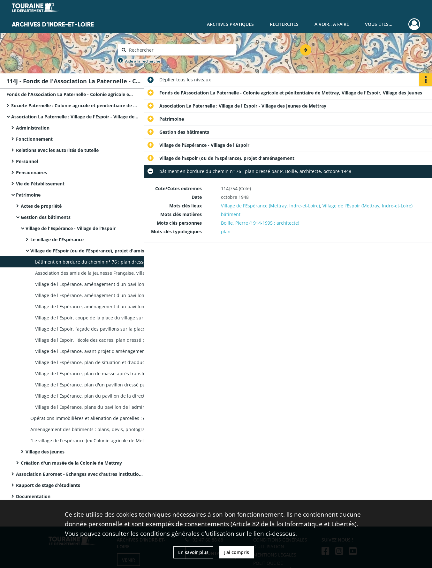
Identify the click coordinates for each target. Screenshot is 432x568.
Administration (32, 128)
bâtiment (230, 214)
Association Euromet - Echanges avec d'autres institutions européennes (80, 474)
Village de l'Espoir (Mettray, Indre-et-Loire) (367, 206)
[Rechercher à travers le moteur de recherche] (180, 50)
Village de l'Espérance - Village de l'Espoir (71, 228)
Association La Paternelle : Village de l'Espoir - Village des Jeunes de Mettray (75, 117)
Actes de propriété (41, 206)
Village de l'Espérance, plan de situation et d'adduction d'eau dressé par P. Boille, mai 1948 (99, 362)
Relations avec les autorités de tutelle (57, 150)
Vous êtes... (378, 24)
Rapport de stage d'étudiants (48, 485)
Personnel (27, 161)
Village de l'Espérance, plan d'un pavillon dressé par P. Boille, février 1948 (99, 385)
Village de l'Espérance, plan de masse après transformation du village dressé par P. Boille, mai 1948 (99, 373)
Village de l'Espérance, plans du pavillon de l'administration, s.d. (99, 407)
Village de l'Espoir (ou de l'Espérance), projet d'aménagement (94, 251)
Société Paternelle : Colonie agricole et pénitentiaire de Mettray (75, 105)
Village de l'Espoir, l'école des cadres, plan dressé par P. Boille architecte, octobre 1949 (99, 340)
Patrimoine (28, 195)
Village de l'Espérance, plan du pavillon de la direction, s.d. (98, 396)
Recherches (284, 24)
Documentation (33, 496)
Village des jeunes (45, 452)
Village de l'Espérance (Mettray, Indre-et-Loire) (270, 206)
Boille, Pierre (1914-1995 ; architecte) (260, 223)
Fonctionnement (34, 139)
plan (226, 231)
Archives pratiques (230, 24)
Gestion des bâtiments (46, 217)
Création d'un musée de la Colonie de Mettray (71, 463)
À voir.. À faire (332, 24)
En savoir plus (193, 552)
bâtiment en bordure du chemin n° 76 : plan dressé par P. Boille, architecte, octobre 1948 (99, 262)
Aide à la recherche (142, 61)
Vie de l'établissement (40, 184)
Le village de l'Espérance (57, 239)
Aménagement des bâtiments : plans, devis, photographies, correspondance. (94, 429)
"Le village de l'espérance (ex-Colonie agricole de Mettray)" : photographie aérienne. (94, 440)
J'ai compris (236, 552)
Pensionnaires (31, 172)
